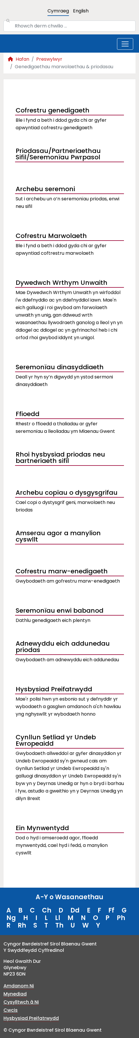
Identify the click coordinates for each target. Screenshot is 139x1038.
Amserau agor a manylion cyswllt (58, 537)
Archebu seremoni (45, 188)
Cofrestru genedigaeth (52, 110)
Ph (121, 917)
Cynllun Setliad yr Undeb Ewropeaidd (56, 741)
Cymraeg (58, 11)
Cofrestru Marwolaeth (51, 235)
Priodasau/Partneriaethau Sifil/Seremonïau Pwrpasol (58, 155)
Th (59, 925)
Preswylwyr (49, 59)
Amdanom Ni (18, 985)
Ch (46, 910)
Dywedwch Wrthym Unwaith (61, 282)
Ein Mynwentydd (42, 827)
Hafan (18, 59)
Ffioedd (27, 413)
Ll (57, 917)
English (81, 11)
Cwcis (10, 1010)
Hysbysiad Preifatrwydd (54, 689)
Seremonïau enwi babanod (59, 610)
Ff (111, 910)
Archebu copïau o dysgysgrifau (67, 492)
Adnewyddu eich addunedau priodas (63, 647)
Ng (11, 917)
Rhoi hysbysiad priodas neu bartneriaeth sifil (60, 458)
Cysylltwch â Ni (21, 1002)
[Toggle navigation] (125, 44)
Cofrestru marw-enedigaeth (62, 571)
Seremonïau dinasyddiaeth (60, 367)
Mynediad (15, 994)
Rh (22, 925)
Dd (75, 910)
